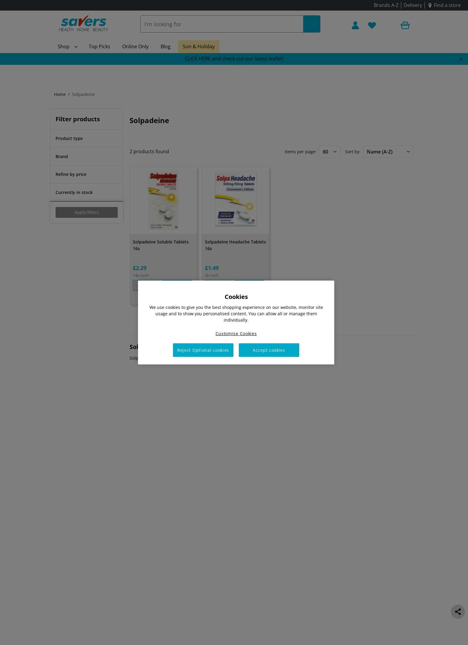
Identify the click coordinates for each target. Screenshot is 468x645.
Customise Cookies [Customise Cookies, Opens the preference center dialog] (236, 333)
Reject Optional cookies (203, 350)
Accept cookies (269, 350)
